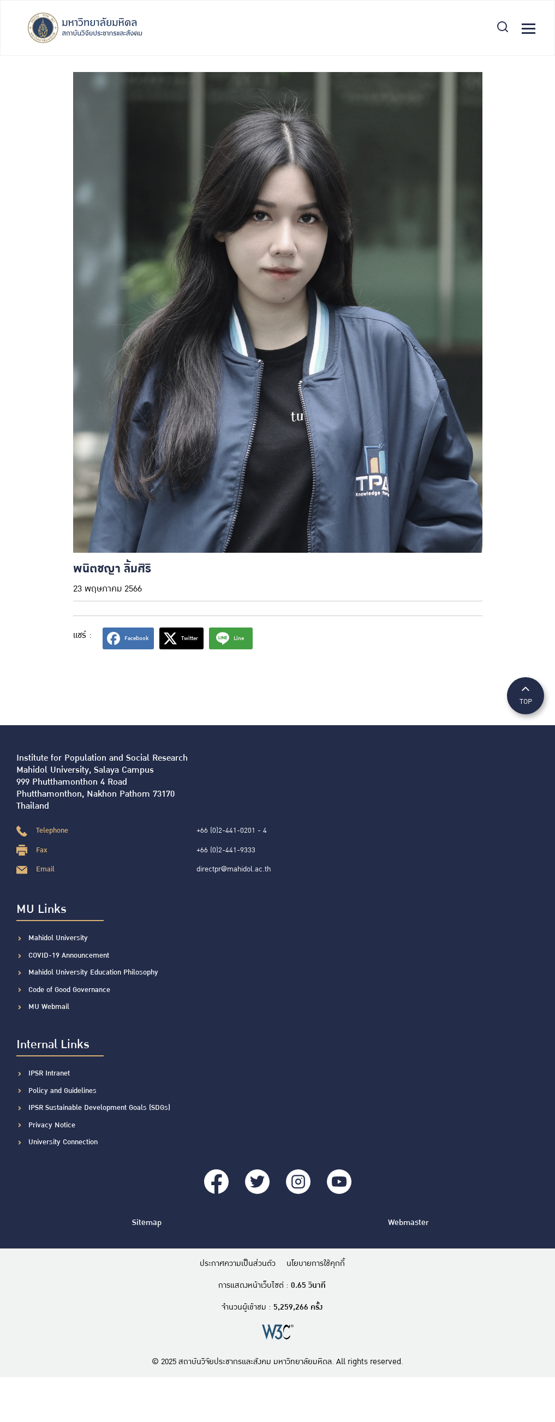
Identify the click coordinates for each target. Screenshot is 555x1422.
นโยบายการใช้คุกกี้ (316, 1263)
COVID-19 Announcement (69, 955)
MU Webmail (48, 1006)
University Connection (63, 1142)
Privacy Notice (51, 1125)
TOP (525, 695)
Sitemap (147, 1222)
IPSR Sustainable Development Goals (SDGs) (99, 1107)
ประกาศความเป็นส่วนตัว (238, 1263)
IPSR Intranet (49, 1073)
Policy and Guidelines (62, 1090)
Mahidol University (58, 938)
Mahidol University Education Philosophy (93, 972)
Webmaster (408, 1222)
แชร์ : (82, 635)
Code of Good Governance (69, 989)
